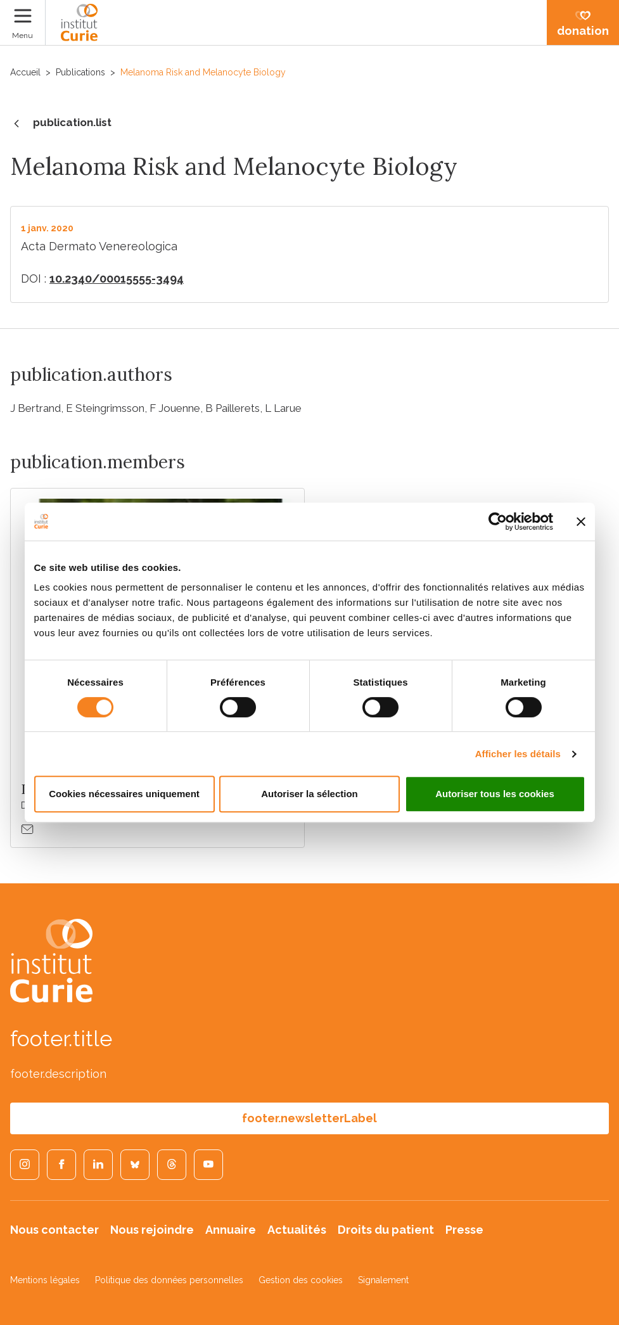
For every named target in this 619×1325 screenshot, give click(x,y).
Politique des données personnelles (169, 1280)
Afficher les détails (518, 753)
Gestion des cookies (300, 1280)
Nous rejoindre (152, 1229)
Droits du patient (386, 1229)
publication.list (61, 123)
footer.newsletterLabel (309, 1118)
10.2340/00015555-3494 (116, 278)
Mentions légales (45, 1280)
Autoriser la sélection (309, 793)
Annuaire (230, 1229)
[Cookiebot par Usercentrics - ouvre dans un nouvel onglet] (497, 521)
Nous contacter (54, 1229)
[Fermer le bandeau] (581, 521)
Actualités (296, 1229)
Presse (464, 1229)
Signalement (383, 1280)
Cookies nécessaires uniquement (124, 793)
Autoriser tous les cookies (494, 793)
